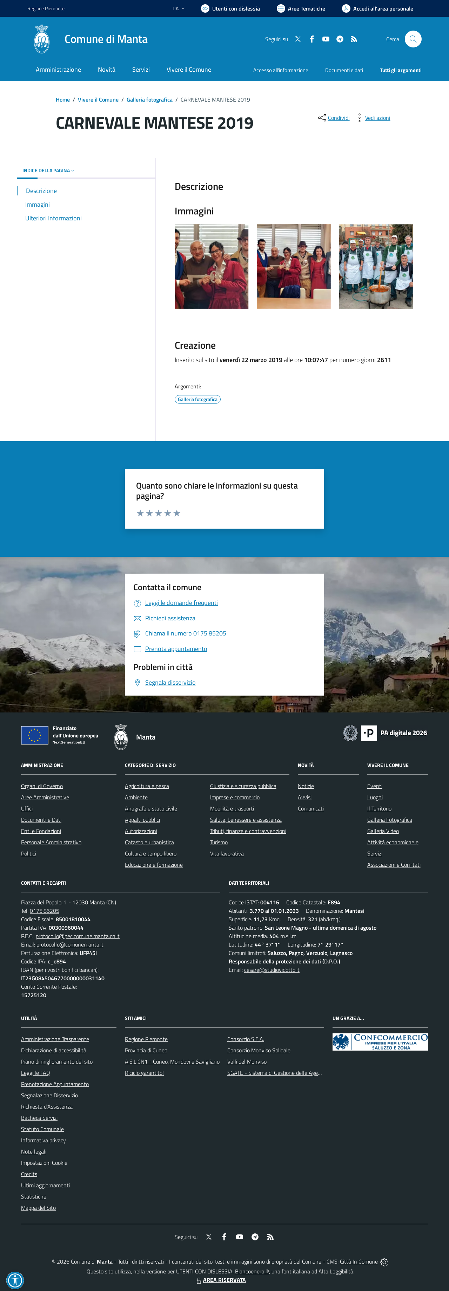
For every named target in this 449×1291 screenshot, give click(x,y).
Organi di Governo (42, 786)
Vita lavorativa (227, 853)
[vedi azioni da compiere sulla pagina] (372, 117)
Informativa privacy (43, 1140)
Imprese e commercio (235, 797)
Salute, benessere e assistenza (246, 819)
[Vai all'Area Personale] (378, 8)
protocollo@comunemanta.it (69, 944)
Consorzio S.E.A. (245, 1039)
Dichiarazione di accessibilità (53, 1050)
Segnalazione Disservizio (49, 1095)
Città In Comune (359, 1261)
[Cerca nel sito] (413, 39)
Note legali (33, 1151)
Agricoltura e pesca (147, 786)
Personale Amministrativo (51, 842)
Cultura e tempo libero (150, 853)
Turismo (219, 842)
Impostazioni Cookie (44, 1162)
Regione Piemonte (146, 1039)
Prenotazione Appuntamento (55, 1084)
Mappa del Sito (38, 1207)
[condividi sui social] (333, 117)
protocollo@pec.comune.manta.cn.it (78, 936)
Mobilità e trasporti (232, 808)
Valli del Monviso (247, 1061)
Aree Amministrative (45, 797)
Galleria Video (383, 831)
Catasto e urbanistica (149, 842)
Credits (29, 1174)
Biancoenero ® (252, 1271)
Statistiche (33, 1196)
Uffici (27, 808)
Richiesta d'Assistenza (47, 1106)
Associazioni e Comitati (394, 864)
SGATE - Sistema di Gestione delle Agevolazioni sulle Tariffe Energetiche (311, 1073)
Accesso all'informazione (280, 70)
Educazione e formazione (154, 864)
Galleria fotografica (150, 99)
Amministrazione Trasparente (55, 1039)
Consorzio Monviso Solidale (258, 1050)
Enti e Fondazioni (41, 831)
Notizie (306, 786)
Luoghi (375, 797)
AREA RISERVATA (220, 1280)
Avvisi (304, 797)
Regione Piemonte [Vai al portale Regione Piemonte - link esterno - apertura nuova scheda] (46, 8)
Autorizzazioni (141, 831)
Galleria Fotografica (389, 819)
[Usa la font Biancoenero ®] (230, 8)
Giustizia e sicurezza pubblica (243, 786)
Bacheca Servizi (39, 1118)
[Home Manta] (87, 39)
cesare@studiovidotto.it (272, 970)
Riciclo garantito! (144, 1073)
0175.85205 (44, 910)
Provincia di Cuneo (146, 1050)
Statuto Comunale (42, 1129)
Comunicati (311, 808)
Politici (28, 853)
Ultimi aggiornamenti (45, 1185)
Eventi (374, 786)
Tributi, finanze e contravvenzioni (248, 831)
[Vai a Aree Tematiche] (301, 8)
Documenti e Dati (41, 819)
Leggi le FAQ (35, 1073)
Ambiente (136, 797)
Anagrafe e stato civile (151, 808)
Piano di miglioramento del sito (57, 1061)
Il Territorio (379, 808)
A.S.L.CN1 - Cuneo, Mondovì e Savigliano (172, 1061)
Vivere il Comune (98, 99)
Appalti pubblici (142, 819)
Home (63, 99)
